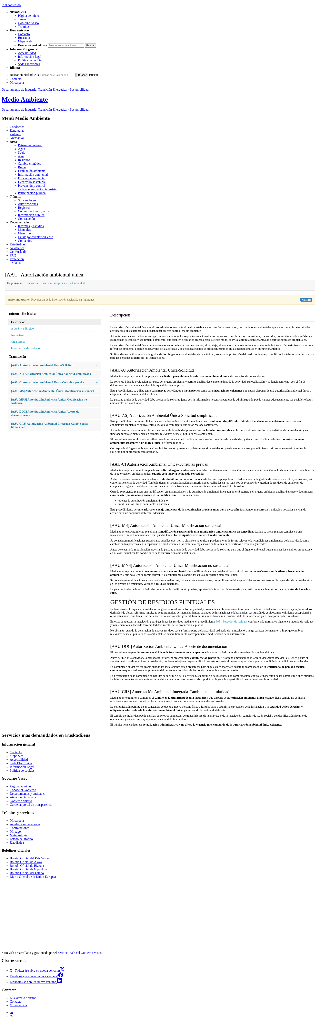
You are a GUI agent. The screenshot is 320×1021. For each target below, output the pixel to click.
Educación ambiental (32, 178)
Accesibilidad (27, 53)
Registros (24, 207)
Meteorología (18, 835)
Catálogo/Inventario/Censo (35, 237)
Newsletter (17, 248)
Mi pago (15, 831)
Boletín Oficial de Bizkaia (27, 865)
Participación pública (32, 193)
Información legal (29, 56)
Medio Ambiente (25, 99)
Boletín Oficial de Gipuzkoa (28, 869)
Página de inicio (28, 15)
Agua (21, 149)
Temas (22, 19)
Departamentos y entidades (27, 793)
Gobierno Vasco (28, 23)
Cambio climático (29, 163)
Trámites (23, 26)
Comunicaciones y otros (34, 211)
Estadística (17, 842)
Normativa (17, 138)
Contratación (26, 218)
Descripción (18, 322)
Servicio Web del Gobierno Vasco (80, 952)
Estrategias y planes (17, 132)
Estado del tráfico (21, 839)
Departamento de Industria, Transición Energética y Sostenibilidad (45, 89)
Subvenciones (27, 200)
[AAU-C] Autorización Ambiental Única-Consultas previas (54, 382)
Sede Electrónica (29, 64)
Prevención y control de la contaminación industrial (37, 187)
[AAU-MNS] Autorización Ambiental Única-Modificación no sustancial (54, 401)
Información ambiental (33, 174)
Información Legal (22, 767)
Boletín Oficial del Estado (27, 873)
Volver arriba (18, 1005)
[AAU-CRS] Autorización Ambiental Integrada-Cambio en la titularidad (54, 425)
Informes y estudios (31, 226)
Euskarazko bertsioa (23, 998)
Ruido (22, 167)
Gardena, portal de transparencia (31, 804)
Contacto (24, 34)
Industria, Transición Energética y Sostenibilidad (56, 283)
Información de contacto (25, 348)
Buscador (24, 37)
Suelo (21, 152)
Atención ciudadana (23, 797)
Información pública (31, 215)
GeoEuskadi (18, 251)
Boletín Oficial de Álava (26, 862)
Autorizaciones (28, 204)
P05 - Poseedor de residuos (232, 621)
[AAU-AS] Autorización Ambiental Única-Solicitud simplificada (54, 374)
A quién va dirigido (22, 328)
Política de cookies (30, 60)
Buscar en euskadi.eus (32, 45)
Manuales (24, 229)
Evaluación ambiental (32, 171)
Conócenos (17, 127)
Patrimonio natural (30, 145)
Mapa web (25, 41)
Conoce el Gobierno (23, 790)
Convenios (25, 240)
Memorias (24, 233)
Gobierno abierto (21, 801)
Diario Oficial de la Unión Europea (33, 876)
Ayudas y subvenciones (25, 824)
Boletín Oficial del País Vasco (29, 858)
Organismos (18, 341)
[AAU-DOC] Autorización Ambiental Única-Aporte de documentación (54, 413)
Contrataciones (19, 828)
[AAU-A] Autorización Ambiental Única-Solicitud (54, 365)
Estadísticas (17, 244)
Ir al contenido (11, 5)
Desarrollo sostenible (32, 182)
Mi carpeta (17, 82)
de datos (164, 260)
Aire (21, 156)
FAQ (13, 255)
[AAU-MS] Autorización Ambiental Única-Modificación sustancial (54, 391)
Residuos (24, 160)
